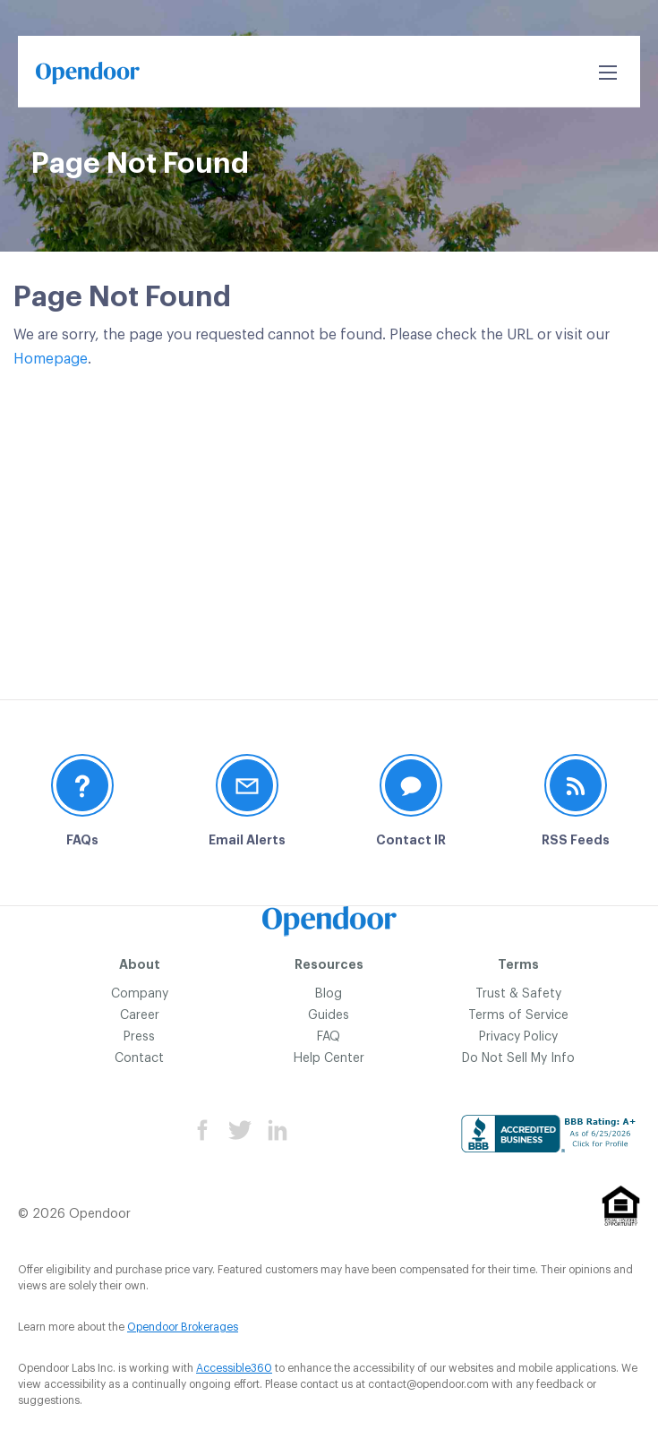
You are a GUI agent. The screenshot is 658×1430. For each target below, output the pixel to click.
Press (139, 1037)
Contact (139, 1058)
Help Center (329, 1058)
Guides (328, 1015)
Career (139, 1015)
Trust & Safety (518, 994)
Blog (328, 994)
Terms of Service (518, 1015)
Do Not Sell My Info (518, 1058)
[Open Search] (608, 72)
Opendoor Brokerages (182, 1327)
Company (139, 994)
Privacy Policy (518, 1037)
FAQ (328, 1037)
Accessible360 (234, 1368)
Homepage (50, 359)
